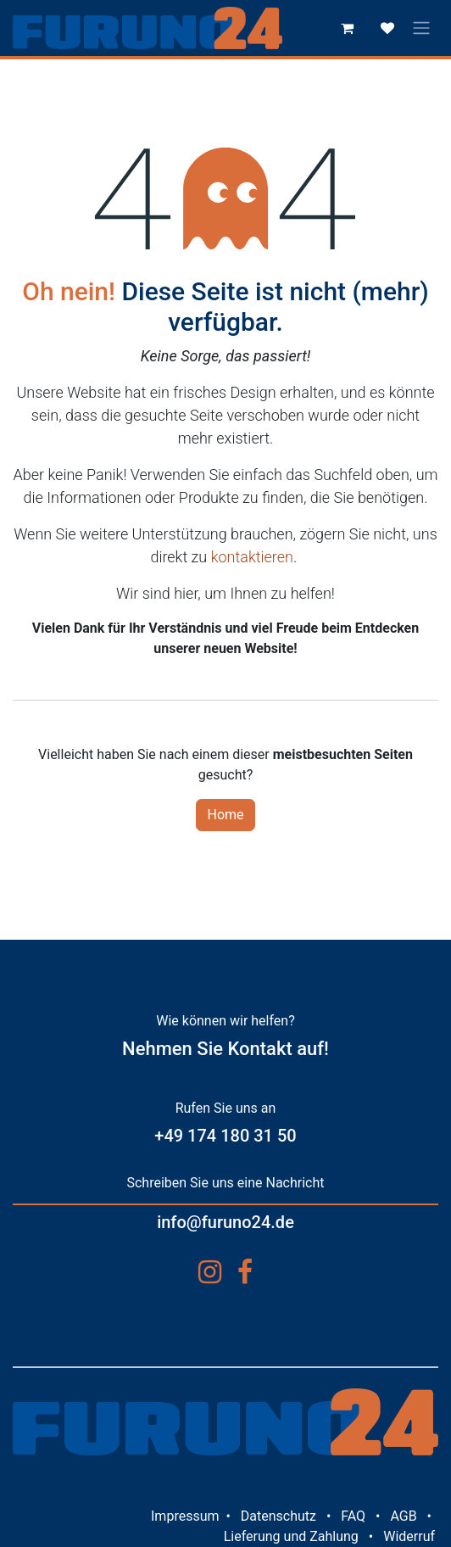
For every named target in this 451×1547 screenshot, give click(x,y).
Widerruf (409, 1536)
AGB (403, 1516)
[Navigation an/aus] (421, 28)
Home (225, 815)
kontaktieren (252, 557)
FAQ (353, 1516)
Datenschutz (278, 1516)
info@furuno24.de (225, 1222)
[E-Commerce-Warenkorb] (347, 28)
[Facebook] (245, 1272)
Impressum (185, 1516)
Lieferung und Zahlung (291, 1536)
